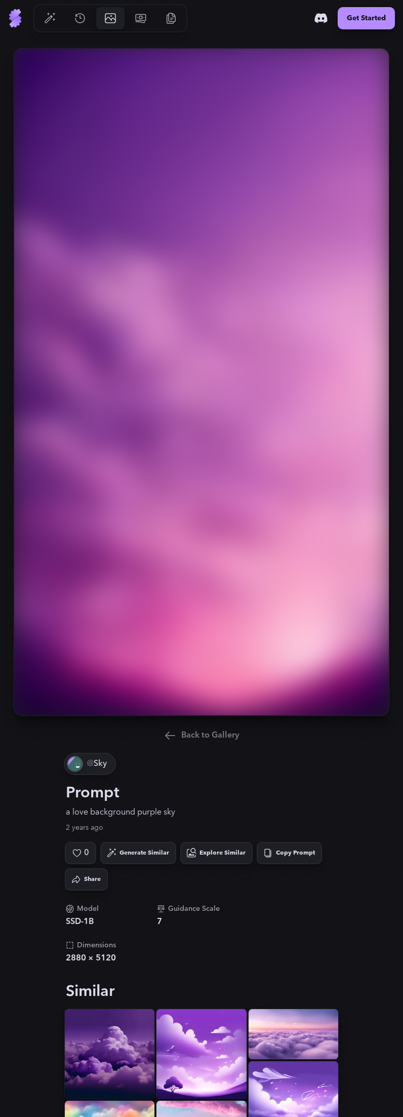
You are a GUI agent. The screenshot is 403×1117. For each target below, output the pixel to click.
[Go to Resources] (171, 18)
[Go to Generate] (49, 18)
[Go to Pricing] (141, 18)
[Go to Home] (15, 18)
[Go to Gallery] (110, 18)
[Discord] (321, 18)
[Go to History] (80, 18)
